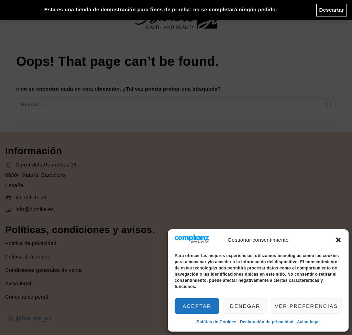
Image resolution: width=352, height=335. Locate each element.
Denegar (245, 306)
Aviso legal (308, 322)
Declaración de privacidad (267, 322)
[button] (338, 239)
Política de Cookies (216, 322)
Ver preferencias (306, 306)
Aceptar (197, 306)
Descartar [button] (331, 10)
